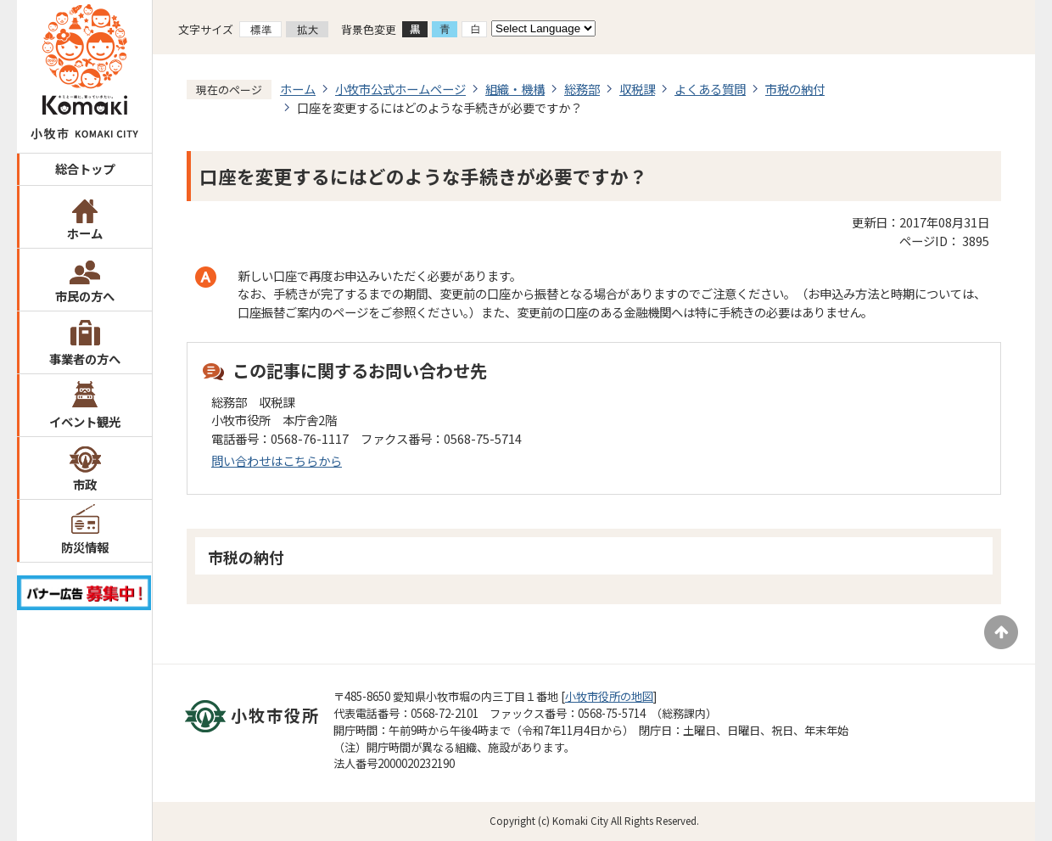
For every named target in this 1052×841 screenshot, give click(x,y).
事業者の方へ (84, 358)
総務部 (582, 89)
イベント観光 (84, 421)
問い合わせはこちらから (276, 460)
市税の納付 (795, 89)
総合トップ (85, 168)
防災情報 (85, 547)
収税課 (637, 89)
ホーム (85, 233)
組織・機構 (515, 89)
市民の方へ (85, 296)
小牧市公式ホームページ (400, 89)
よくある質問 (710, 89)
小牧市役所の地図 (609, 696)
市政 (85, 484)
